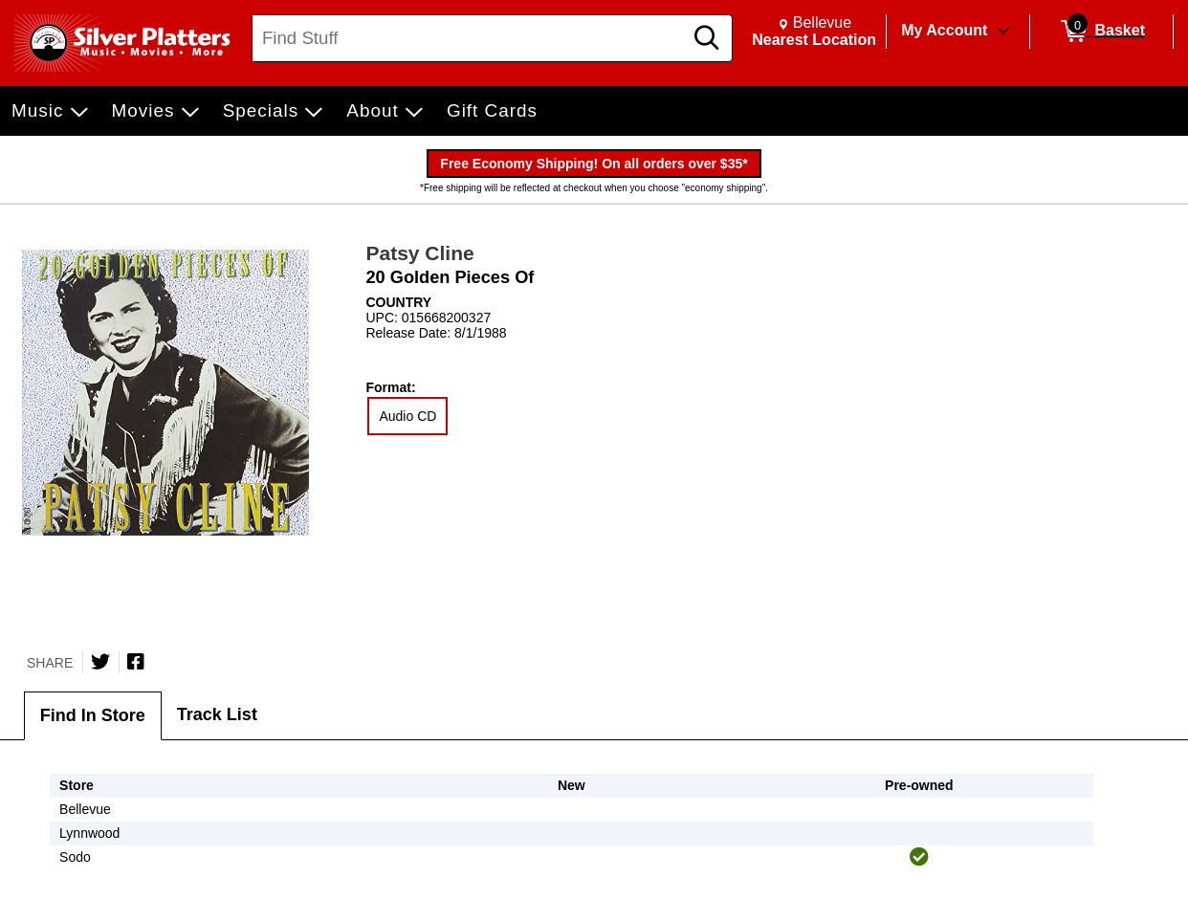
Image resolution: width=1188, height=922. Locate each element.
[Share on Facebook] (135, 661)
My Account (944, 30)
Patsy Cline (419, 253)
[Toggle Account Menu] (1003, 31)
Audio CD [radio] (407, 416)
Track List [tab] (217, 714)
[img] (919, 857)
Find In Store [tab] (92, 715)
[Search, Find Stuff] (470, 38)
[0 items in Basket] (1101, 31)
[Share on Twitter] (100, 661)
